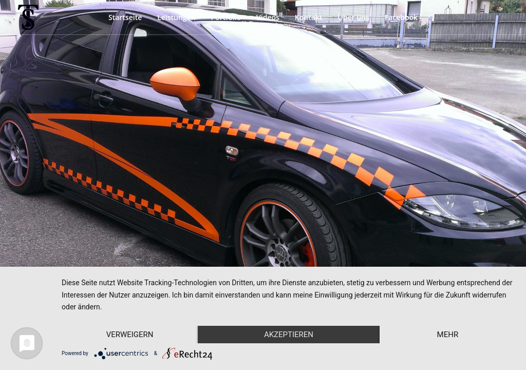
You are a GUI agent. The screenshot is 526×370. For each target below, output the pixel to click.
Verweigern (130, 334)
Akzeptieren (288, 334)
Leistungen (176, 17)
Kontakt (309, 17)
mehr (448, 334)
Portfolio (226, 17)
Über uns (353, 17)
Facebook (401, 17)
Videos (267, 17)
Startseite (125, 17)
